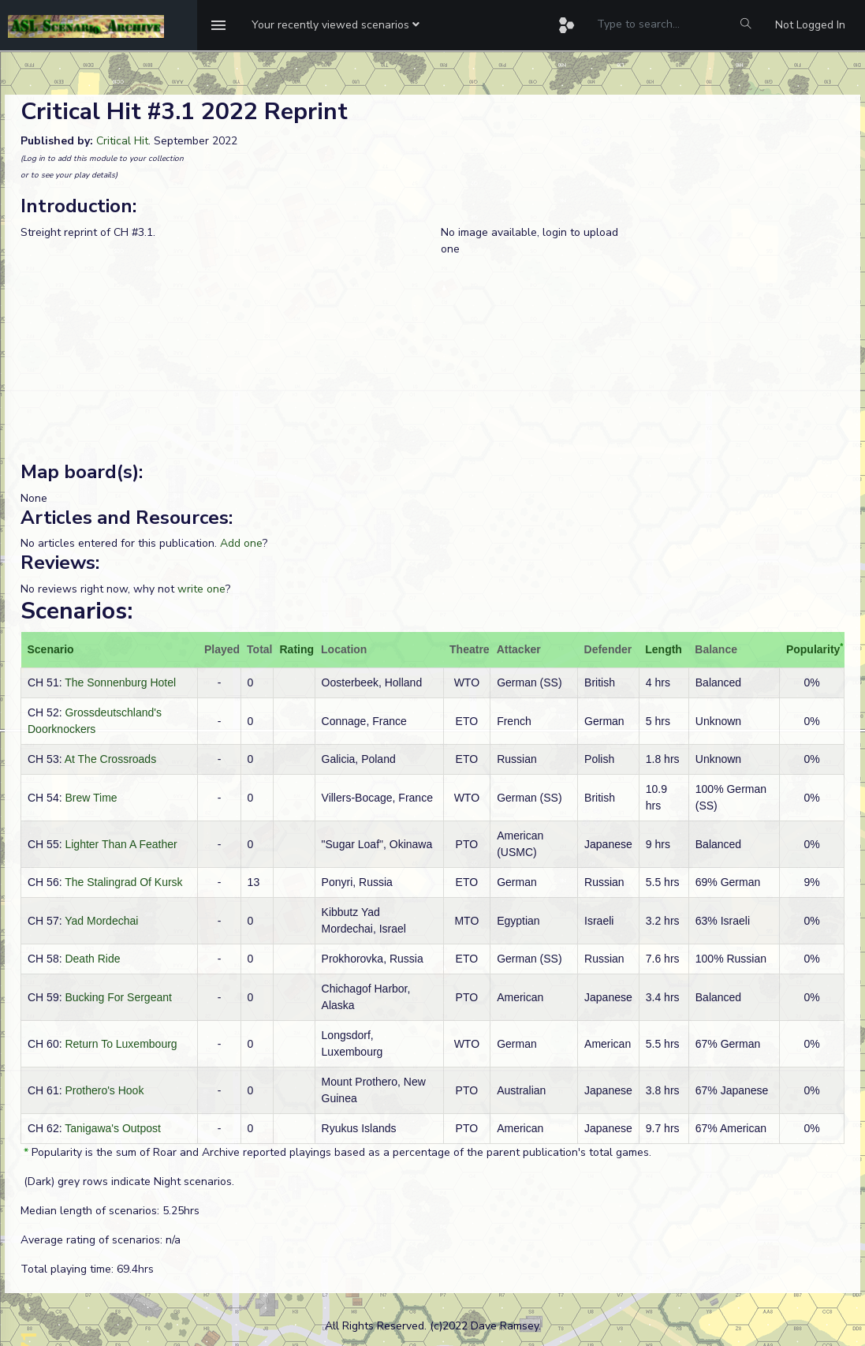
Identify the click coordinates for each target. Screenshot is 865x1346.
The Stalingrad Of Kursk (123, 882)
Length (663, 649)
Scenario (51, 649)
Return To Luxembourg (121, 1044)
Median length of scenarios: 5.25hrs (110, 1210)
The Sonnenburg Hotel (120, 682)
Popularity (813, 649)
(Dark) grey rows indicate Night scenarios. (127, 1181)
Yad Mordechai (101, 920)
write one (201, 588)
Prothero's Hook (104, 1090)
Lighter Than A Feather (121, 844)
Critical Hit (122, 140)
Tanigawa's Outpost (113, 1128)
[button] (335, 25)
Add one (241, 543)
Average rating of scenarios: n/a (101, 1239)
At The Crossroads (110, 759)
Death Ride (92, 958)
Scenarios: (76, 611)
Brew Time (91, 797)
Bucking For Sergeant (118, 997)
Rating (297, 649)
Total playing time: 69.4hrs (87, 1269)
